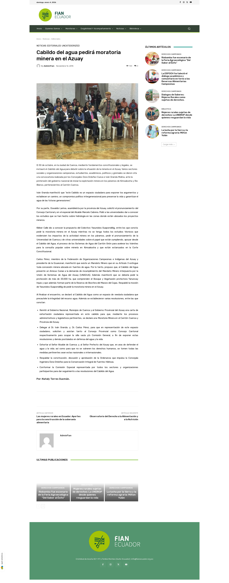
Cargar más (169, 144)
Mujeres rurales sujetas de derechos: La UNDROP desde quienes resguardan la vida (87, 497)
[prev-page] (38, 509)
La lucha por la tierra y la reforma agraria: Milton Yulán (121, 499)
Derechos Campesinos (53, 492)
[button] (189, 28)
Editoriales (55, 39)
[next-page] (43, 509)
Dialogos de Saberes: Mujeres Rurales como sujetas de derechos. (173, 97)
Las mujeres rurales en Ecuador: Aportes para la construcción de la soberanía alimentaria (59, 419)
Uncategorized (71, 46)
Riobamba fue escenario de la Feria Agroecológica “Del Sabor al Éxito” (53, 499)
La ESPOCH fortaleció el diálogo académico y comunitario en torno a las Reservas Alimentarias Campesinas (176, 78)
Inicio (39, 39)
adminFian (49, 66)
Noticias (46, 39)
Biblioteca (87, 490)
